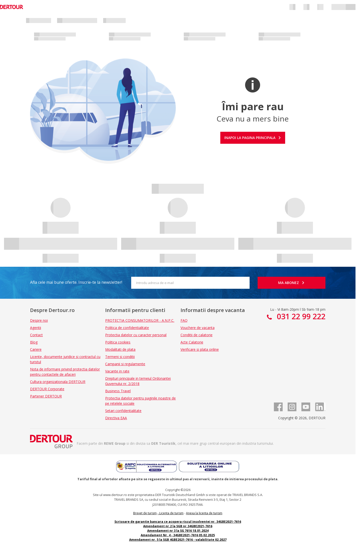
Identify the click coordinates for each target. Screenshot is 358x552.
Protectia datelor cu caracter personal (135, 334)
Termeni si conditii (120, 356)
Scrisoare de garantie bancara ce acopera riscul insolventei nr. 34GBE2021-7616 (177, 522)
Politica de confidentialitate (127, 327)
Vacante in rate (117, 371)
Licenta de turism (171, 513)
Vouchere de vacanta (198, 327)
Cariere (36, 349)
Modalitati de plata (120, 349)
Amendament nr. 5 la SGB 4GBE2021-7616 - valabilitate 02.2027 (178, 540)
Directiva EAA (116, 418)
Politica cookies (117, 342)
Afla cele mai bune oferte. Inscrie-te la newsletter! (76, 282)
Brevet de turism (145, 513)
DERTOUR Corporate (47, 388)
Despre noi (39, 320)
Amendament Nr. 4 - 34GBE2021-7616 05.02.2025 (178, 535)
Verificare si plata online (200, 349)
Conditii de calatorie (197, 334)
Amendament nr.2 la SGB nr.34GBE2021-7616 (177, 526)
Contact (36, 334)
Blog (34, 342)
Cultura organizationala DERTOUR (57, 381)
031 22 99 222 (300, 316)
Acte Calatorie (192, 342)
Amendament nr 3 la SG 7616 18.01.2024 (178, 530)
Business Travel (118, 390)
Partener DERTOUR (46, 396)
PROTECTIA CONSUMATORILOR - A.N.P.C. (139, 320)
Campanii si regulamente (125, 364)
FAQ (184, 320)
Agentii (35, 327)
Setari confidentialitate (123, 410)
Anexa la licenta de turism (204, 513)
